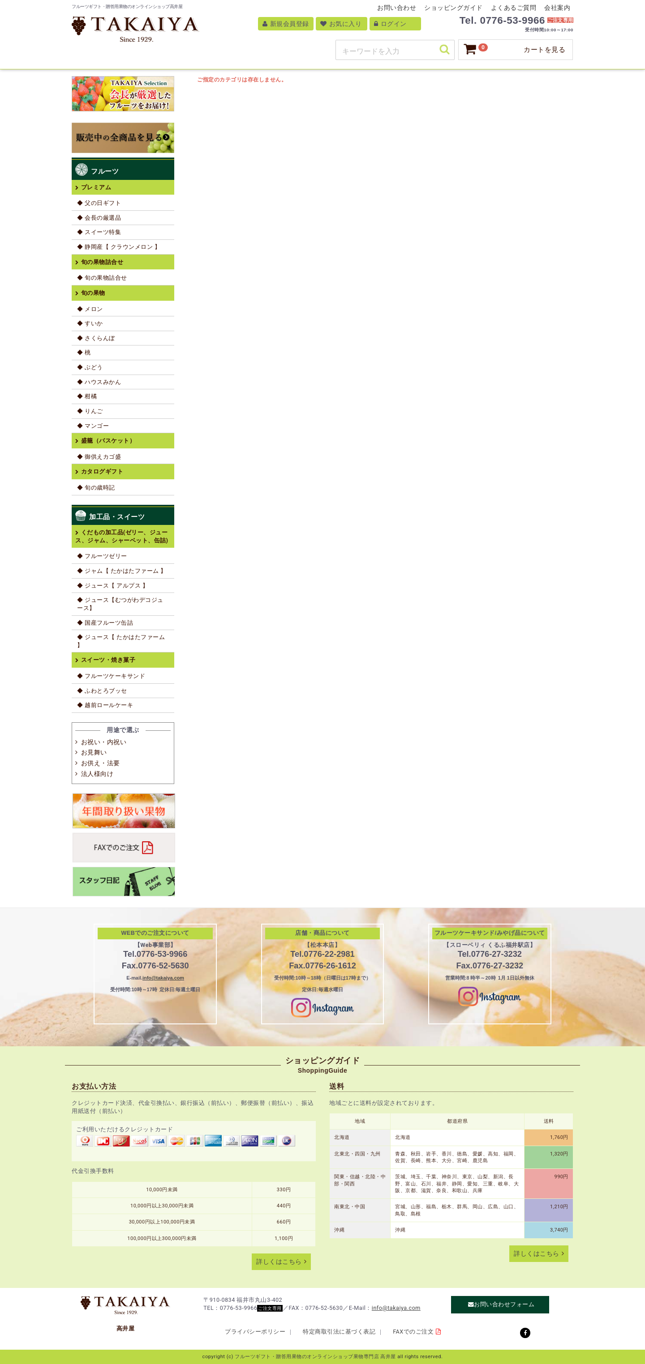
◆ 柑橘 (87, 396)
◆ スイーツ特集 (99, 232)
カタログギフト (102, 471)
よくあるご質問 (514, 7)
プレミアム (96, 187)
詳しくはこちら (279, 1262)
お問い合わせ (396, 7)
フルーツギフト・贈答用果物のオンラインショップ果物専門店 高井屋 (315, 1357)
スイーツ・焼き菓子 (108, 659)
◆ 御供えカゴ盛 (99, 456)
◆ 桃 (84, 352)
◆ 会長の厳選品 (99, 217)
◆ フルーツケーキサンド (111, 676)
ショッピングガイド (453, 7)
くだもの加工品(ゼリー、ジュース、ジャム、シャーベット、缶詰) (121, 536)
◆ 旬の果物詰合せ (102, 277)
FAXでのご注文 (413, 1331)
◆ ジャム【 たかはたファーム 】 (122, 570)
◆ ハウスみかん (99, 382)
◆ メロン (90, 309)
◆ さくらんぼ (96, 338)
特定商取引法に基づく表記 (339, 1331)
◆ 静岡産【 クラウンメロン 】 (118, 246)
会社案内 (557, 7)
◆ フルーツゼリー (102, 556)
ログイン (390, 23)
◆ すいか (90, 323)
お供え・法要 (100, 763)
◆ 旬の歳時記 (96, 487)
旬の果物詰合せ (102, 262)
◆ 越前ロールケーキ (105, 705)
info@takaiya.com (163, 977)
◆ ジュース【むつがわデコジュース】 (120, 604)
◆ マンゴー (93, 425)
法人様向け (97, 773)
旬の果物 (93, 293)
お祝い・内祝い (104, 742)
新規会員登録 (285, 23)
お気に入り (341, 23)
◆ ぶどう (90, 367)
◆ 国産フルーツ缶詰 (105, 622)
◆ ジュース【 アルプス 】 (112, 585)
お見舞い (94, 752)
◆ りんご (90, 411)
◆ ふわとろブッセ (102, 690)
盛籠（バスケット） (108, 440)
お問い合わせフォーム (504, 1304)
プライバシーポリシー (255, 1331)
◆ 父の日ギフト (99, 203)
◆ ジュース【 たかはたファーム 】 (121, 641)
